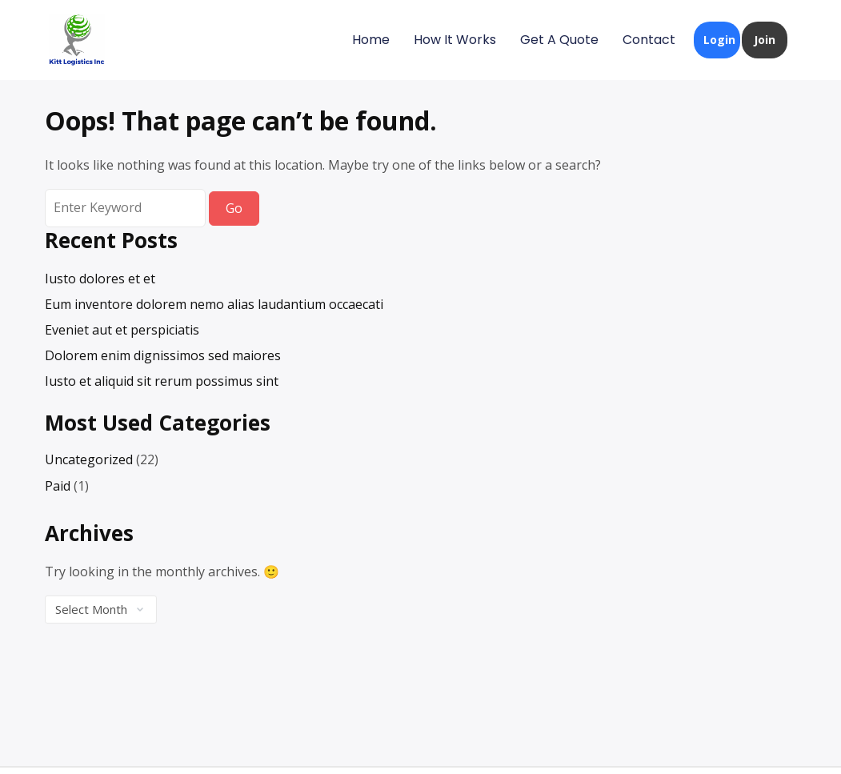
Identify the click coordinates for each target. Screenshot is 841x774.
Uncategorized (89, 459)
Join (764, 39)
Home (371, 39)
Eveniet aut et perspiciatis (122, 330)
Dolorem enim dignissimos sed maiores (163, 355)
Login (719, 39)
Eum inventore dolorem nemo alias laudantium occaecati (214, 304)
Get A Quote (559, 39)
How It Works (455, 39)
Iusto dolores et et (100, 278)
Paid (57, 486)
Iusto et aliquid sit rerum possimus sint (161, 381)
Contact (649, 39)
